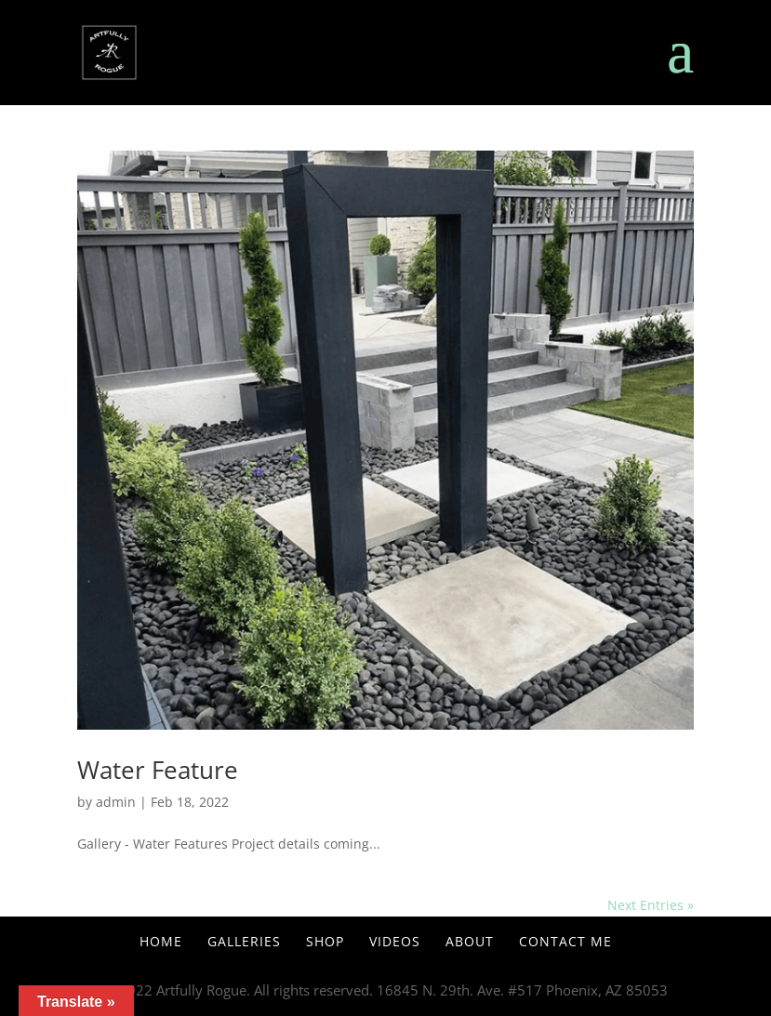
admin (116, 802)
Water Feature (157, 769)
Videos (394, 941)
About (469, 941)
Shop (325, 941)
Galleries (244, 941)
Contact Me (565, 941)
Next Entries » (650, 905)
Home (161, 941)
